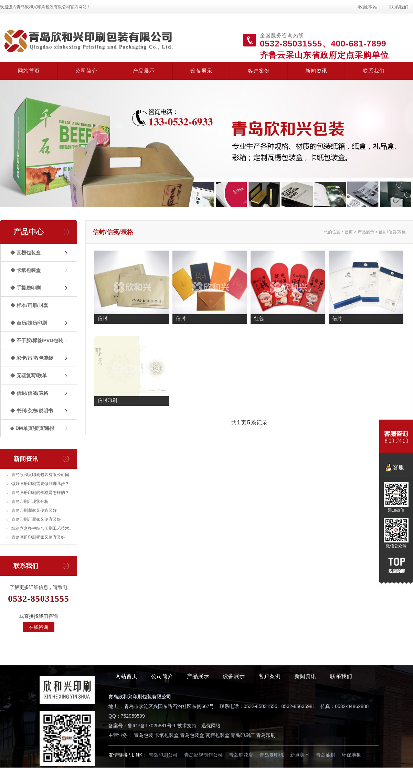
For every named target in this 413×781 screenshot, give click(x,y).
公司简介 (86, 71)
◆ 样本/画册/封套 (29, 305)
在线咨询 (38, 627)
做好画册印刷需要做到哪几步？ (40, 483)
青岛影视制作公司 (203, 755)
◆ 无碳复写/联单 (28, 375)
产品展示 (144, 71)
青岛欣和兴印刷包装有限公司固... (42, 474)
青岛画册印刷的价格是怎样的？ (40, 492)
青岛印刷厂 (243, 735)
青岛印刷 (265, 735)
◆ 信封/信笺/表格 (29, 393)
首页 (349, 232)
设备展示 (201, 71)
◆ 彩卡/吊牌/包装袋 (31, 358)
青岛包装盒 (192, 735)
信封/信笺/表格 (392, 232)
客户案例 (259, 71)
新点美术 (299, 755)
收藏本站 (368, 7)
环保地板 (351, 755)
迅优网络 (211, 725)
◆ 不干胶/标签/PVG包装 (36, 340)
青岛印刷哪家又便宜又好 (34, 510)
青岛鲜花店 (241, 755)
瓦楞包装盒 (217, 735)
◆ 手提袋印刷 (25, 288)
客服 (398, 467)
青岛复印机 (272, 755)
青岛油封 (325, 755)
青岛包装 (143, 735)
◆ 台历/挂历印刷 (28, 323)
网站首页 (29, 71)
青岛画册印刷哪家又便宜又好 (38, 537)
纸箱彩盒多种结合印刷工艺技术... (42, 528)
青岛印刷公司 (163, 755)
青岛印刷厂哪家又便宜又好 (36, 519)
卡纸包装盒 (167, 735)
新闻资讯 (316, 71)
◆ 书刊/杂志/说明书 (31, 410)
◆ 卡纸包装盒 (25, 270)
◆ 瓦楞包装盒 (25, 252)
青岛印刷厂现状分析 (30, 501)
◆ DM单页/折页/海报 (32, 428)
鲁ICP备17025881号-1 (152, 725)
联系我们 (399, 7)
